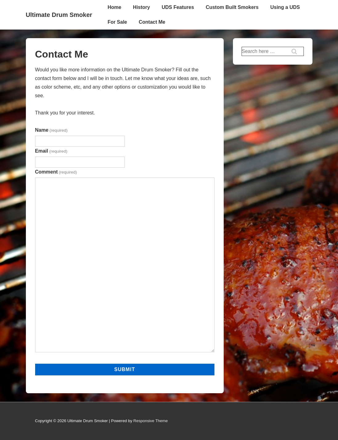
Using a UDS (285, 7)
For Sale (117, 22)
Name (51, 130)
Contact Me (152, 22)
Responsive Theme (150, 420)
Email (51, 151)
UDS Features (178, 7)
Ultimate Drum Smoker (59, 14)
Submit (124, 369)
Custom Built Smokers (232, 7)
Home (114, 7)
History (141, 7)
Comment (56, 171)
